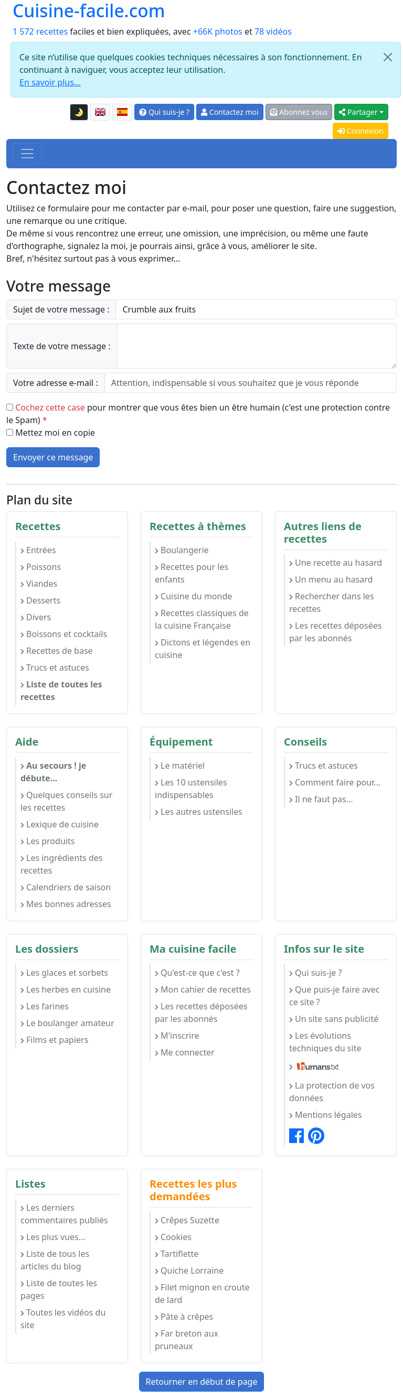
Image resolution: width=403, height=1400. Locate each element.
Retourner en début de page (202, 1381)
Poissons (40, 567)
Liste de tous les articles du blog (54, 1260)
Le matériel (180, 765)
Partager (358, 112)
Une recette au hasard (335, 562)
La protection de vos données (332, 1092)
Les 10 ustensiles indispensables (191, 789)
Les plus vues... (52, 1237)
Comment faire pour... (334, 782)
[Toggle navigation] (27, 153)
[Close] (387, 57)
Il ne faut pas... (321, 799)
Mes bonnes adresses (65, 904)
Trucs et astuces (54, 667)
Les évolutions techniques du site (325, 1042)
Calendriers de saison (65, 887)
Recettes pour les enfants (191, 573)
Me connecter (185, 1052)
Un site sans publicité (333, 1019)
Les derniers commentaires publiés (64, 1214)
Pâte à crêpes (184, 1316)
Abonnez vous (299, 112)
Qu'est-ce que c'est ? (197, 972)
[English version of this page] (100, 112)
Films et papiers (54, 1040)
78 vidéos (273, 31)
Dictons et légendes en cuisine (202, 649)
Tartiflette (176, 1253)
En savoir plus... (50, 82)
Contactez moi (229, 112)
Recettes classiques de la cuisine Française (202, 619)
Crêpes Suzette (187, 1220)
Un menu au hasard (331, 579)
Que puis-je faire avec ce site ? (334, 996)
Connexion (360, 131)
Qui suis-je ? (164, 112)
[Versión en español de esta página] (122, 112)
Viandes (38, 583)
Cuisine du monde (193, 596)
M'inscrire (177, 1035)
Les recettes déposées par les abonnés (335, 632)
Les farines (44, 1006)
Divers (35, 617)
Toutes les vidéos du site (62, 1319)
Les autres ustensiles (198, 811)
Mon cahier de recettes (203, 989)
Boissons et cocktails (63, 634)
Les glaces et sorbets (64, 972)
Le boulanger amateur (67, 1023)
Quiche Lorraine (189, 1270)
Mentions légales (325, 1115)
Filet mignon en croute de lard (202, 1293)
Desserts (40, 600)
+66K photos (217, 31)
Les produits (47, 841)
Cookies (173, 1237)
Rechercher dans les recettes (331, 602)
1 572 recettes (40, 31)
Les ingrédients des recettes (61, 864)
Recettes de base (56, 650)
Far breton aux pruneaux (186, 1340)
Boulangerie (182, 550)
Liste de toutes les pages (58, 1289)
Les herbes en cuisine (65, 989)
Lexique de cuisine (59, 824)
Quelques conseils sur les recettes (66, 801)
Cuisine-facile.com (89, 10)
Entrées (38, 550)
